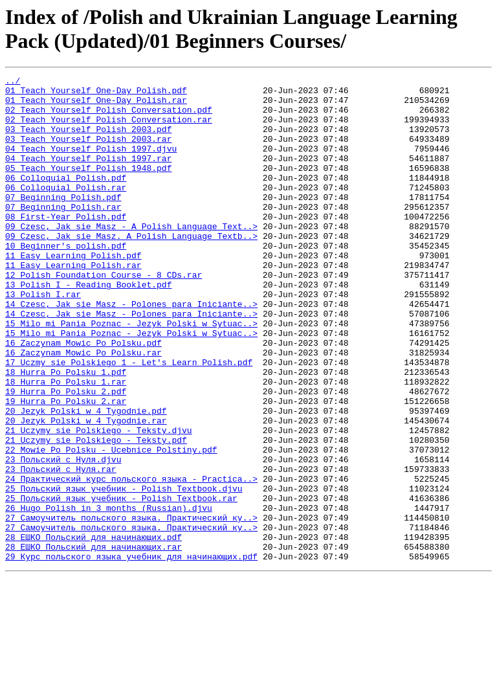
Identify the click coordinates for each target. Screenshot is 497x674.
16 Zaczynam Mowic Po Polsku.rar (83, 408)
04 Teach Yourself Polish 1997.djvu (91, 164)
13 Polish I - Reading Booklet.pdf (88, 327)
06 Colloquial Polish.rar (65, 210)
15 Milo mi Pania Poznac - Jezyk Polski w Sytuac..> (131, 373)
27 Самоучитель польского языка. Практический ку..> (131, 606)
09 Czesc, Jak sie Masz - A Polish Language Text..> (131, 257)
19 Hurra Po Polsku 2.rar (65, 467)
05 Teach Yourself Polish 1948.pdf (88, 187)
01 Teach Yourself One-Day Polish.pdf (96, 94)
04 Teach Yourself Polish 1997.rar (88, 175)
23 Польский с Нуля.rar (60, 548)
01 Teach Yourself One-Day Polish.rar (96, 105)
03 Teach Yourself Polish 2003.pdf (88, 140)
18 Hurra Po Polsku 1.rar (65, 443)
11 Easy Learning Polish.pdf (73, 292)
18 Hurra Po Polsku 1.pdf (65, 432)
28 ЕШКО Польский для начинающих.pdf (93, 630)
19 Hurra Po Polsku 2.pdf (65, 455)
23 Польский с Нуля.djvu (63, 537)
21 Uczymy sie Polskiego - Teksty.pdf (96, 513)
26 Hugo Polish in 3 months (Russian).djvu (108, 595)
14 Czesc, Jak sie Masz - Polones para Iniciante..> (131, 350)
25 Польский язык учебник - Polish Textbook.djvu (124, 572)
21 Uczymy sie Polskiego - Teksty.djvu (98, 502)
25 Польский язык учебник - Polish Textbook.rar (121, 583)
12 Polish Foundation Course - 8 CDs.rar (103, 315)
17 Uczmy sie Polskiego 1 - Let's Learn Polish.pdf (128, 420)
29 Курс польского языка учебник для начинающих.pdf (131, 653)
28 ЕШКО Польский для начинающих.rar (93, 641)
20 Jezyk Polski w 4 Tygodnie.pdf (86, 478)
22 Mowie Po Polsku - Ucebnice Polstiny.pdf (111, 525)
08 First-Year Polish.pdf (65, 245)
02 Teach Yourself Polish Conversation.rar (108, 129)
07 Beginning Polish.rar (63, 234)
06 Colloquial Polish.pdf (65, 199)
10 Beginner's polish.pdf (65, 280)
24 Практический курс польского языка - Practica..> (131, 560)
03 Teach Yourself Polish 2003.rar (88, 152)
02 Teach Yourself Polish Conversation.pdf (108, 117)
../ (12, 82)
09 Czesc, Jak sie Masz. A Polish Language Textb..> (131, 269)
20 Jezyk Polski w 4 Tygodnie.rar (86, 490)
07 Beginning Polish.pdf (63, 222)
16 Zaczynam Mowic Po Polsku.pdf (83, 397)
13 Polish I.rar (43, 338)
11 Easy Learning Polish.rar (73, 303)
